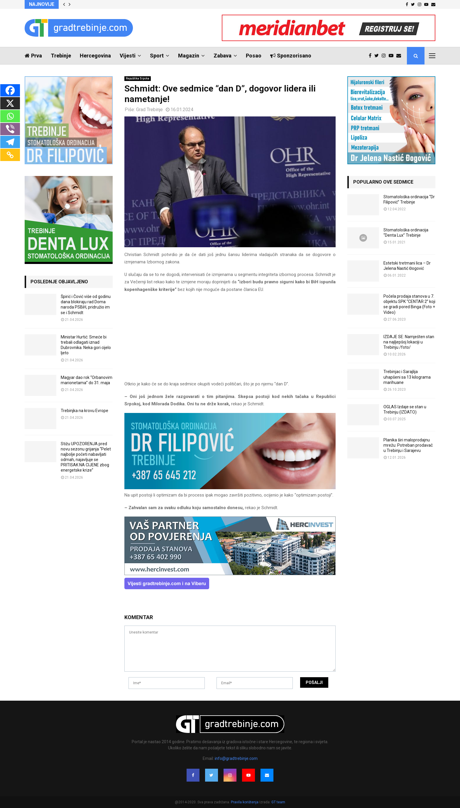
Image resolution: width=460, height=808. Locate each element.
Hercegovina (95, 55)
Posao (253, 55)
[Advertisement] (230, 339)
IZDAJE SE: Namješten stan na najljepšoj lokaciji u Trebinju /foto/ (408, 342)
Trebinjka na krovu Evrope (84, 410)
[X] (10, 103)
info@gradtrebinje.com (236, 758)
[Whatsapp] (10, 116)
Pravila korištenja (245, 802)
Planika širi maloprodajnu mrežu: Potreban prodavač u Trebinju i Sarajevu (408, 445)
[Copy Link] (10, 154)
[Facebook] (10, 90)
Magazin (188, 55)
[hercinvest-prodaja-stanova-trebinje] (230, 573)
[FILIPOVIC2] (230, 487)
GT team (278, 802)
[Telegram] (10, 141)
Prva (33, 55)
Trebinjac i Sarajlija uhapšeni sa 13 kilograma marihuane (407, 376)
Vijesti (128, 55)
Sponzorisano (290, 55)
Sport (157, 55)
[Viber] (10, 129)
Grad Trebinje (149, 109)
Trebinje (61, 55)
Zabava (222, 55)
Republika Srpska (137, 78)
